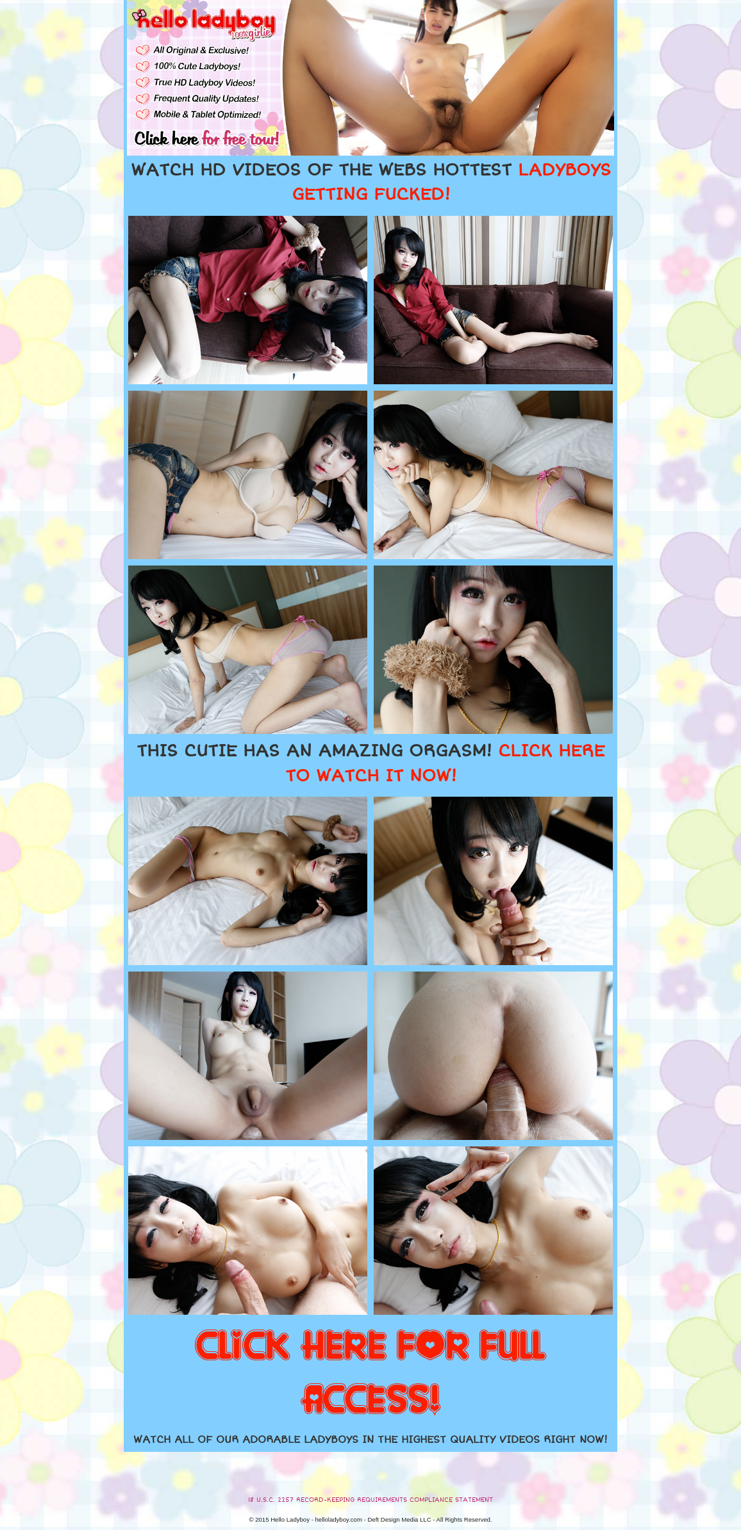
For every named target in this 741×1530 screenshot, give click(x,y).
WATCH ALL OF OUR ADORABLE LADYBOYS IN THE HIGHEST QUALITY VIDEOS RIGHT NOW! (370, 1439)
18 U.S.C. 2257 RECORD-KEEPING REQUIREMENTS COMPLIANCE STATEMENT (370, 1500)
